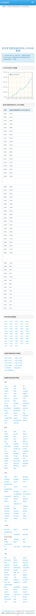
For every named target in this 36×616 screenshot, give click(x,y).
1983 (11, 341)
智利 (24, 482)
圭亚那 (25, 491)
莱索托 (6, 580)
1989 (5, 338)
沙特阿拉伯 (26, 403)
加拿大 (15, 477)
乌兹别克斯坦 (8, 418)
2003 (11, 331)
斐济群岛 (25, 534)
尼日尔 (15, 560)
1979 (5, 343)
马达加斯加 (17, 587)
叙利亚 (25, 406)
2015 (27, 324)
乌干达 (25, 602)
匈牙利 (25, 439)
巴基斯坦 (25, 396)
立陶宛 (6, 458)
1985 (27, 338)
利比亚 (15, 565)
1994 (5, 336)
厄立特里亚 (7, 599)
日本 (15, 388)
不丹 (24, 410)
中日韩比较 (7, 368)
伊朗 (5, 420)
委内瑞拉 (25, 477)
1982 (16, 341)
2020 (27, 321)
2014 (5, 326)
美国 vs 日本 (8, 360)
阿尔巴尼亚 (17, 461)
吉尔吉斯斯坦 (17, 420)
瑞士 (15, 436)
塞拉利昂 (7, 570)
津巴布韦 (25, 580)
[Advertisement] (18, 27)
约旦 (5, 403)
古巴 (5, 521)
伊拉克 (25, 418)
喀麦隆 (25, 575)
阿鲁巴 (25, 516)
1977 (16, 343)
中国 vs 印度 (18, 363)
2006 (21, 329)
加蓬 (15, 599)
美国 (5, 477)
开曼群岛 (7, 516)
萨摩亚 (6, 542)
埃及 (15, 558)
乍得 (15, 577)
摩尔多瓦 (25, 456)
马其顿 (15, 456)
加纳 (5, 562)
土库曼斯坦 (17, 408)
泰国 (24, 388)
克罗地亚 (16, 446)
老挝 (5, 396)
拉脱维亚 (16, 453)
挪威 (24, 453)
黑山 (15, 451)
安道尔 (6, 453)
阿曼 (24, 413)
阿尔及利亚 (7, 560)
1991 (21, 336)
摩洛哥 (6, 577)
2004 (5, 331)
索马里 (25, 597)
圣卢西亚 (7, 506)
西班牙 (25, 434)
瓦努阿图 (16, 539)
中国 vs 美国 (8, 358)
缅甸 (15, 396)
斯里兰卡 (7, 398)
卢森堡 (6, 456)
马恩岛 (6, 461)
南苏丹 (6, 592)
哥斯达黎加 (7, 496)
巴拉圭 (15, 482)
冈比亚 (25, 589)
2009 (5, 329)
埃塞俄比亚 (17, 582)
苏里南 (25, 508)
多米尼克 (16, 491)
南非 (5, 558)
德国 (15, 431)
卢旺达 (6, 589)
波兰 (5, 441)
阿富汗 (6, 410)
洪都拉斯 (25, 506)
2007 (16, 329)
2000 (27, 331)
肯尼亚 (15, 592)
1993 (11, 336)
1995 (27, 333)
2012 (16, 326)
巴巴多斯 (16, 513)
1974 (5, 346)
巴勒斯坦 (16, 403)
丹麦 (24, 458)
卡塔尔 (15, 415)
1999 (5, 333)
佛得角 (15, 562)
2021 (21, 321)
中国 (5, 386)
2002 (16, 331)
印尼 (15, 393)
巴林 (5, 423)
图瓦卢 (15, 542)
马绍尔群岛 (17, 534)
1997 (16, 333)
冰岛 (24, 436)
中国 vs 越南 (8, 365)
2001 (21, 331)
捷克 (15, 439)
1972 (16, 346)
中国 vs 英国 (8, 363)
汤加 (24, 542)
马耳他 (25, 448)
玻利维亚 (7, 479)
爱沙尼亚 (16, 466)
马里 (5, 602)
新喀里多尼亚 (27, 546)
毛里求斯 (7, 565)
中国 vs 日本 (18, 358)
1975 (27, 343)
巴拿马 (6, 518)
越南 (5, 393)
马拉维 (25, 599)
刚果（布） (7, 582)
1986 (21, 338)
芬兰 (5, 448)
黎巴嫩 (6, 406)
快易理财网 (31, 611)
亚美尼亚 (16, 423)
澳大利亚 (7, 529)
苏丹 (15, 602)
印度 (24, 398)
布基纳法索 (17, 567)
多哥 (15, 575)
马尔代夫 (7, 401)
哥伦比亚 (7, 511)
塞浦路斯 (25, 463)
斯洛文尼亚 (7, 446)
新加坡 (6, 388)
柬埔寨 (25, 393)
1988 (11, 338)
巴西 (24, 513)
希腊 (15, 441)
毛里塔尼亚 (26, 567)
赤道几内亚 (17, 594)
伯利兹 (15, 499)
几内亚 (25, 570)
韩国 (15, 391)
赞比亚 (15, 589)
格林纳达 (25, 499)
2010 (27, 326)
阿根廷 (15, 518)
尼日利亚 (7, 575)
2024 (5, 321)
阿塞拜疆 (25, 415)
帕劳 (24, 539)
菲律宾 (6, 391)
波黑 (5, 466)
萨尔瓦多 (16, 516)
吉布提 (15, 570)
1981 (21, 341)
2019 (5, 324)
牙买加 (15, 486)
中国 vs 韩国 (18, 365)
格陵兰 (6, 501)
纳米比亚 (25, 560)
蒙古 (15, 401)
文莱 (5, 415)
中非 (15, 597)
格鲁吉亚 (25, 408)
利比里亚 (25, 562)
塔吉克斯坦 (17, 410)
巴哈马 (25, 518)
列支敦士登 (17, 448)
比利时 (6, 434)
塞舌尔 (6, 572)
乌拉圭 (25, 486)
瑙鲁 (5, 549)
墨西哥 (25, 501)
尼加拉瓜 (7, 482)
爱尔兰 (25, 466)
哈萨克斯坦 (7, 408)
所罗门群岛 (17, 546)
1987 (16, 338)
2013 (11, 326)
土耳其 (6, 444)
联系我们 (12, 611)
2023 (11, 321)
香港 (15, 386)
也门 (15, 406)
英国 (5, 431)
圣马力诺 (25, 446)
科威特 (15, 418)
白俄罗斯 (25, 451)
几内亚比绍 (26, 594)
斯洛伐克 (16, 463)
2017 (16, 324)
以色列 (6, 413)
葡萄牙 (6, 436)
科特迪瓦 (7, 594)
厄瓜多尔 (16, 511)
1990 (27, 336)
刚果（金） (17, 572)
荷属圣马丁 (26, 479)
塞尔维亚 (25, 461)
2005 (27, 329)
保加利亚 (16, 444)
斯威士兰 (7, 597)
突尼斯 (25, 592)
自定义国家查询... (9, 370)
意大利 (15, 434)
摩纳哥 (6, 468)
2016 (21, 324)
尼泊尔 (15, 398)
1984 (5, 341)
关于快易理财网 (6, 611)
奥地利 (6, 439)
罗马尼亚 (25, 444)
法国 (24, 431)
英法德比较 (17, 368)
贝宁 (24, 572)
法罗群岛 (16, 458)
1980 (27, 341)
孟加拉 (25, 401)
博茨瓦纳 (7, 567)
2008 (11, 329)
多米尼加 (7, 508)
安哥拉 (25, 558)
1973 (11, 346)
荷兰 (5, 451)
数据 (4, 6)
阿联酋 (25, 420)
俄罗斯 (25, 441)
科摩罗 (25, 582)
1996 (21, 333)
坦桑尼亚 (25, 565)
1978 (11, 343)
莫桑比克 (16, 580)
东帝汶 (15, 413)
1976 (21, 343)
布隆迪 (25, 577)
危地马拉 (7, 513)
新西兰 (15, 529)
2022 (16, 321)
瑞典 (15, 468)
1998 (11, 333)
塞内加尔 (25, 587)
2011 (21, 326)
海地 (15, 501)
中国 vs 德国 (18, 360)
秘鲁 (15, 508)
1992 (16, 336)
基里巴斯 (25, 529)
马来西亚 (25, 391)
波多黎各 (16, 479)
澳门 (24, 386)
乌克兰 (6, 463)
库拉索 (25, 511)
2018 (11, 324)
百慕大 (6, 499)
